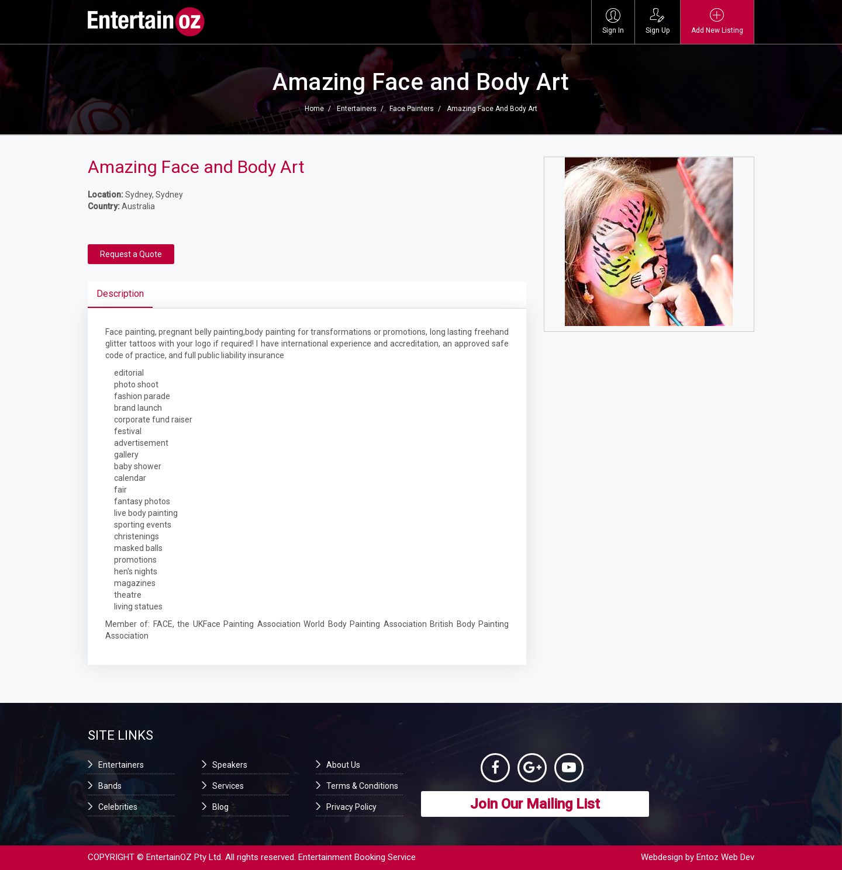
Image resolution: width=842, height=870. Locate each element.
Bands (110, 786)
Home (314, 109)
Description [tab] (120, 293)
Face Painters (411, 109)
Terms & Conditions (362, 786)
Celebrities (117, 807)
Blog (220, 807)
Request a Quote (131, 254)
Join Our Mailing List (535, 804)
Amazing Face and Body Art (492, 109)
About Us (343, 765)
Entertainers (357, 109)
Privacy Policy (351, 807)
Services (228, 786)
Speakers (229, 765)
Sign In (613, 21)
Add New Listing (717, 21)
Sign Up (658, 21)
